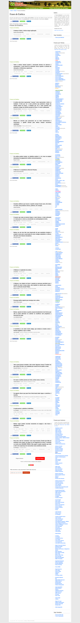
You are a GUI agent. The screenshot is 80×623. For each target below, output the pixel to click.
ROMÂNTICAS (58, 354)
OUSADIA (57, 302)
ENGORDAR (32, 369)
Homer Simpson (58, 505)
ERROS (56, 164)
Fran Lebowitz (58, 484)
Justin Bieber (58, 531)
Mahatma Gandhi (58, 546)
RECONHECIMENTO (59, 342)
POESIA (48, 303)
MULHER (57, 279)
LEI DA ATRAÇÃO (59, 252)
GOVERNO (57, 211)
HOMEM (57, 221)
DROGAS (57, 151)
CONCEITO (57, 102)
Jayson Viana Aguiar (18, 302)
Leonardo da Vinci (59, 538)
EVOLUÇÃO (57, 181)
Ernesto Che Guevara (59, 478)
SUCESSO (57, 381)
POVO (56, 323)
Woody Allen (58, 604)
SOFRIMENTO (58, 376)
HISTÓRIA (48, 110)
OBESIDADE (25, 369)
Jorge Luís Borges (59, 525)
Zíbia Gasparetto (58, 607)
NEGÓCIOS (57, 290)
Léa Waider (57, 536)
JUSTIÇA (57, 247)
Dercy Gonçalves (58, 468)
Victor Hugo (57, 597)
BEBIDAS (57, 83)
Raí (56, 578)
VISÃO (56, 407)
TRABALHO (57, 390)
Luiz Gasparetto (58, 541)
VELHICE (23, 398)
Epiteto (56, 477)
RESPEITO (57, 349)
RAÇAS (56, 339)
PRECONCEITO (58, 326)
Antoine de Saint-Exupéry (60, 436)
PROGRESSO (58, 332)
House (56, 509)
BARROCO (32, 173)
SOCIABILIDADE (58, 373)
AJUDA (49, 449)
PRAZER (42, 222)
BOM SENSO (58, 86)
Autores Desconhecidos (19, 69)
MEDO (56, 269)
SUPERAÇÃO (58, 382)
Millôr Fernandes (58, 558)
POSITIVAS (57, 322)
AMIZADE (57, 59)
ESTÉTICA (33, 34)
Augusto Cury (58, 442)
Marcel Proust (58, 547)
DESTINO (57, 142)
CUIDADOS (57, 128)
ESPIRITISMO (58, 171)
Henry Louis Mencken (59, 504)
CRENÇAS (57, 119)
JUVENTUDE (58, 249)
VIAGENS (57, 402)
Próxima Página (40, 458)
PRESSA (57, 328)
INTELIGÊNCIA (58, 239)
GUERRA (57, 215)
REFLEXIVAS (42, 290)
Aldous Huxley (58, 432)
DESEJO (57, 140)
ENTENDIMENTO (58, 162)
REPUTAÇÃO (58, 348)
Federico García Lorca (60, 480)
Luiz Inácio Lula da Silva (60, 543)
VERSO (56, 401)
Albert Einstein (58, 431)
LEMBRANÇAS (16, 430)
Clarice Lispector (58, 463)
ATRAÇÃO (57, 72)
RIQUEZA (57, 351)
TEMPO (56, 386)
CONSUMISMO (58, 110)
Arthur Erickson (17, 207)
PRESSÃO (57, 330)
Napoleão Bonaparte (59, 560)
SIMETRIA (22, 275)
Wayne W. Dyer (58, 601)
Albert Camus (58, 430)
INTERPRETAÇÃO (59, 242)
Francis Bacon (58, 485)
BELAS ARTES (33, 224)
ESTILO (23, 161)
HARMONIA (48, 273)
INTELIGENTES (34, 290)
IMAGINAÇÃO (58, 234)
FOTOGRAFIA (24, 303)
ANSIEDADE (57, 61)
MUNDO (57, 281)
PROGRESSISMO (40, 34)
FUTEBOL (57, 203)
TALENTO (57, 384)
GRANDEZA (57, 213)
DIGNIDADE (31, 430)
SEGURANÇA (58, 362)
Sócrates (57, 594)
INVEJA (56, 243)
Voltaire (56, 599)
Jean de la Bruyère (59, 518)
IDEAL (56, 229)
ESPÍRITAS (57, 170)
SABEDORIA (58, 356)
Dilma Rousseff (58, 470)
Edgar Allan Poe (17, 220)
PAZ (56, 309)
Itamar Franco (58, 513)
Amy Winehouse (58, 435)
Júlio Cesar (57, 530)
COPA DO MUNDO (59, 90)
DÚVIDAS (57, 152)
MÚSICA (57, 283)
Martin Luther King (59, 555)
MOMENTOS (24, 430)
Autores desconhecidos (19, 32)
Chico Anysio (58, 459)
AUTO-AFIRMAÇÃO (59, 76)
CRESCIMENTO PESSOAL (60, 122)
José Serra (57, 527)
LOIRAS (37, 383)
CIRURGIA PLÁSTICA (34, 413)
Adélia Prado (58, 429)
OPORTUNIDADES (59, 297)
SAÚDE (15, 371)
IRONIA (56, 245)
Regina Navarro (58, 581)
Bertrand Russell (58, 451)
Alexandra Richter (17, 396)
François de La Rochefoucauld (61, 486)
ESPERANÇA (27, 449)
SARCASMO (57, 357)
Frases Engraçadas (59, 616)
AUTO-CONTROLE (22, 371)
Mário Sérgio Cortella (59, 552)
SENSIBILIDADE (32, 303)
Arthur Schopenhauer (59, 440)
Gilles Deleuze (58, 492)
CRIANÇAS (57, 123)
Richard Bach (58, 582)
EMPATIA (34, 449)
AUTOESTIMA (58, 74)
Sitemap (25, 620)
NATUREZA (57, 287)
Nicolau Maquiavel (59, 563)
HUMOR (57, 226)
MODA (21, 385)
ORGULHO (57, 298)
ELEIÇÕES (57, 159)
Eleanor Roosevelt (59, 473)
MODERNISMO (35, 239)
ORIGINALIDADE (58, 299)
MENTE (56, 270)
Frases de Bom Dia (59, 614)
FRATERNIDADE (58, 202)
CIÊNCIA (57, 97)
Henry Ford (57, 503)
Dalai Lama (57, 466)
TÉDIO (56, 395)
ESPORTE (57, 174)
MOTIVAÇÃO (58, 276)
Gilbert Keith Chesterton (60, 491)
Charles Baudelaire (18, 125)
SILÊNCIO (57, 371)
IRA (56, 244)
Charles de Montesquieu (60, 456)
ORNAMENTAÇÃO (17, 73)
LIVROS (57, 260)
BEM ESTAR (47, 71)
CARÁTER (57, 92)
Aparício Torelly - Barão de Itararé (62, 437)
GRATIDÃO (57, 214)
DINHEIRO (57, 146)
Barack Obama (58, 447)
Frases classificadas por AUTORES (58, 8)
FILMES (56, 195)
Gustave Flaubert (58, 497)
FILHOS (56, 193)
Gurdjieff (57, 496)
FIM (56, 197)
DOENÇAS (57, 147)
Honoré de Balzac (59, 507)
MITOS (15, 400)
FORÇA (56, 199)
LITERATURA (58, 257)
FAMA (56, 188)
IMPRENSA (57, 235)
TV (55, 394)
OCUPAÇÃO (57, 296)
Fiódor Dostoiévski (59, 483)
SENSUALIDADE (58, 365)
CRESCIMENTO (58, 121)
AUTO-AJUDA (58, 77)
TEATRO (57, 385)
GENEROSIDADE (58, 209)
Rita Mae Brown (58, 583)
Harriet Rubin (58, 499)
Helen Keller (57, 501)
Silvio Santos (58, 593)
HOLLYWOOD (58, 220)
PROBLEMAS (58, 331)
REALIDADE (57, 340)
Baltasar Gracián (58, 446)
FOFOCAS (57, 198)
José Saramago (58, 526)
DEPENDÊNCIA (58, 137)
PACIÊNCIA (57, 304)
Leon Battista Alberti (18, 317)
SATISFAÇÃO (58, 359)
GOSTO (56, 210)
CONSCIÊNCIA (58, 108)
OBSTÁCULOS (58, 293)
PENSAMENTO (58, 310)
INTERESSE (57, 240)
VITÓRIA (57, 408)
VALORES (57, 397)
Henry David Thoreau (59, 502)
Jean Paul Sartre (58, 520)
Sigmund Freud (58, 591)
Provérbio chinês (58, 575)
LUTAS (56, 262)
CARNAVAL (57, 91)
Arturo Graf (57, 441)
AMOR (21, 292)
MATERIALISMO (58, 267)
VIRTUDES (57, 406)
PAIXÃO (57, 305)
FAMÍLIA (57, 190)
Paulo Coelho (58, 571)
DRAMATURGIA (58, 150)
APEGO (56, 63)
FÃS (56, 206)
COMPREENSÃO (58, 100)
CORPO (48, 369)
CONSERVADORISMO (41, 161)
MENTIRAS (57, 272)
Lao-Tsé (57, 535)
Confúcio (57, 464)
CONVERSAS (58, 112)
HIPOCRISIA (57, 217)
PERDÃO (57, 311)
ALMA (38, 303)
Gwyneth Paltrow (17, 368)
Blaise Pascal (58, 453)
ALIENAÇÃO (57, 55)
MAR (56, 265)
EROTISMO (57, 163)
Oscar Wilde (57, 566)
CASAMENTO (58, 94)
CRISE (56, 125)
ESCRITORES (58, 165)
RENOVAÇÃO (58, 347)
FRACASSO (57, 201)
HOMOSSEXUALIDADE (60, 223)
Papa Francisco (58, 569)
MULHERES (25, 383)
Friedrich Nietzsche (59, 488)
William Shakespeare (59, 602)
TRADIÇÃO (42, 110)
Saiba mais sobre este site (58, 30)
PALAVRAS (57, 306)
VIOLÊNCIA (57, 405)
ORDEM (42, 273)
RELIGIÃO (57, 345)
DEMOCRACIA (58, 136)
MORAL (56, 274)
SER (56, 367)
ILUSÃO (57, 233)
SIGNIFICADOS (22, 335)
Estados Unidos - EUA (60, 180)
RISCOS (57, 353)
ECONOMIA (57, 154)
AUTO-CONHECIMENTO (60, 79)
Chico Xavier (58, 460)
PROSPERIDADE (58, 333)
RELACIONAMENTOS (37, 371)
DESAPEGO (57, 139)
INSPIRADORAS (22, 224)
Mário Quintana (58, 551)
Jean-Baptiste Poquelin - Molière (62, 521)
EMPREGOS (57, 160)
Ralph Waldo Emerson (60, 579)
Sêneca (56, 589)
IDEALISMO (57, 231)
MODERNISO (47, 34)
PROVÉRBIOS (58, 334)
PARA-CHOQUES (58, 308)
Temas (15, 10)
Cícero (56, 461)
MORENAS (43, 383)
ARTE (23, 34)
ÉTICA (56, 179)
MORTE (56, 275)
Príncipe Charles (17, 237)
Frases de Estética (17, 14)
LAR (56, 251)
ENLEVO (15, 224)
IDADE (29, 398)
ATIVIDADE (57, 71)
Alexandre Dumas (59, 434)
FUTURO (57, 204)
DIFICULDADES (58, 145)
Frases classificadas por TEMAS (34, 8)
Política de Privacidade (30, 620)
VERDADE (57, 400)
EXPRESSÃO (58, 186)
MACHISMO (57, 264)
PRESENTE (57, 327)
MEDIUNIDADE (58, 268)
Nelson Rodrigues (59, 562)
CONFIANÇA (58, 105)
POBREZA (57, 317)
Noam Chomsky (58, 564)
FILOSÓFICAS (26, 290)
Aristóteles (16, 271)
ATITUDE (57, 70)
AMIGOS (57, 57)
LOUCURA (57, 261)
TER (56, 388)
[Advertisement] (31, 50)
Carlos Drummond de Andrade (61, 455)
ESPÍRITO (57, 175)
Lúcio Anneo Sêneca (59, 540)
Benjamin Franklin (59, 449)
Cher (56, 458)
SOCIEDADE (57, 374)
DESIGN (42, 318)
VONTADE (57, 413)
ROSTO (37, 430)
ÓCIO (56, 294)
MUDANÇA (57, 278)
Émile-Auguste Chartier (60, 474)
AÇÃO (56, 81)
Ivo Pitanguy (16, 410)
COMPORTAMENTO (59, 99)
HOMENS (57, 222)
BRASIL (57, 88)
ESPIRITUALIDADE (39, 71)
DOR (56, 148)
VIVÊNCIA (57, 411)
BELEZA (27, 34)
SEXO (56, 368)
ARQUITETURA (29, 73)
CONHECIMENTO (58, 106)
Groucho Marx (58, 495)
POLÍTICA (57, 321)
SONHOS (57, 378)
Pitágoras (57, 572)
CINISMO (57, 96)
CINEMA (57, 95)
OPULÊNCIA (43, 173)
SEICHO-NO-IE (58, 588)
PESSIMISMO (58, 316)
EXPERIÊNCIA (58, 185)
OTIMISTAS (57, 300)
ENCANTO (48, 222)
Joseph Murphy (58, 528)
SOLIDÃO (57, 377)
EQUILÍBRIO (16, 275)
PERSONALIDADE (59, 315)
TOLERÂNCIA (58, 389)
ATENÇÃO (57, 68)
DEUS (15, 112)
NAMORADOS (58, 285)
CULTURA (25, 110)
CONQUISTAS (58, 107)
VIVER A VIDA (58, 410)
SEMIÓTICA (27, 334)
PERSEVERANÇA (59, 312)
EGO (56, 157)
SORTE (56, 379)
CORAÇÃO (57, 116)
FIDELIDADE (58, 192)
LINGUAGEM (58, 256)
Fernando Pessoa (59, 481)
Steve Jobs (57, 595)
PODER (56, 319)
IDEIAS (56, 232)
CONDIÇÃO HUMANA (59, 103)
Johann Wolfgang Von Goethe (61, 523)
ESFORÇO (57, 167)
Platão (56, 573)
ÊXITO (56, 184)
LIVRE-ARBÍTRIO (58, 258)
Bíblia (56, 452)
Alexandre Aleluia (17, 109)
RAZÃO (56, 338)
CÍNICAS (57, 132)
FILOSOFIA (31, 222)
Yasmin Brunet (17, 381)
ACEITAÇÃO (57, 51)
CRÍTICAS (57, 127)
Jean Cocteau (58, 517)
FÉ (55, 207)
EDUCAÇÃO (57, 156)
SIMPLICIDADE (58, 372)
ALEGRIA (57, 54)
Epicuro (57, 476)
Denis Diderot (58, 467)
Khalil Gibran (58, 533)
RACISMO (57, 337)
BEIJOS (56, 84)
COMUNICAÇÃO (35, 334)
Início (15, 8)
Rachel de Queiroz (59, 577)
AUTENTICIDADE (58, 73)
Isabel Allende (58, 511)
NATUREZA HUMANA (59, 288)
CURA (56, 130)
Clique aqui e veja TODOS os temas (60, 49)
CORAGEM (57, 114)
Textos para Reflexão (59, 37)
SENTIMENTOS (58, 366)
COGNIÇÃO (42, 334)
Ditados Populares (59, 471)
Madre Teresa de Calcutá (60, 545)
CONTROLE (57, 111)
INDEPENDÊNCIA (59, 237)
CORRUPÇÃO (58, 118)
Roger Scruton (17, 159)
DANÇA (56, 134)
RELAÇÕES (29, 371)
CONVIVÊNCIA (58, 113)
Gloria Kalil (57, 493)
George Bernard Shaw (59, 490)
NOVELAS (57, 291)
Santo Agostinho (58, 587)
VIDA (56, 403)
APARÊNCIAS (31, 383)
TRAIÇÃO (57, 391)
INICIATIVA (57, 238)
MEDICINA (16, 451)
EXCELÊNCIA (58, 182)
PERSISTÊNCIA (58, 314)
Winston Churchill (59, 603)
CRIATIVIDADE (58, 124)
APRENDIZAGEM (58, 65)
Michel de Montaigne (59, 557)
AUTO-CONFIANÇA (59, 78)
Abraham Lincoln (58, 428)
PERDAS (32, 451)
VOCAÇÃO (57, 412)
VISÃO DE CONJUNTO (18, 320)
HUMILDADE (58, 225)
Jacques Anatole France (60, 516)
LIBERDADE (57, 255)
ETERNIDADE (58, 178)
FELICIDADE (58, 191)
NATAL (56, 286)
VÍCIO (56, 414)
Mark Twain (57, 553)
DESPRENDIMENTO (59, 141)
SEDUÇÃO (57, 361)
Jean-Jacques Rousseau (60, 522)
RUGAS (33, 398)
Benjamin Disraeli (59, 448)
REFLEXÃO (57, 343)
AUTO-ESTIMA (26, 385)
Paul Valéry (57, 570)
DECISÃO (57, 135)
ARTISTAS (57, 67)
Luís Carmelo (16, 332)
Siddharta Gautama (59, 590)
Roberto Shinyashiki (59, 584)
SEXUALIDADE (58, 370)
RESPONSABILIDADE (59, 350)
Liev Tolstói (57, 539)
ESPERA (57, 168)
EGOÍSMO (57, 158)
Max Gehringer (58, 556)
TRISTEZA (57, 393)
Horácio (57, 508)
